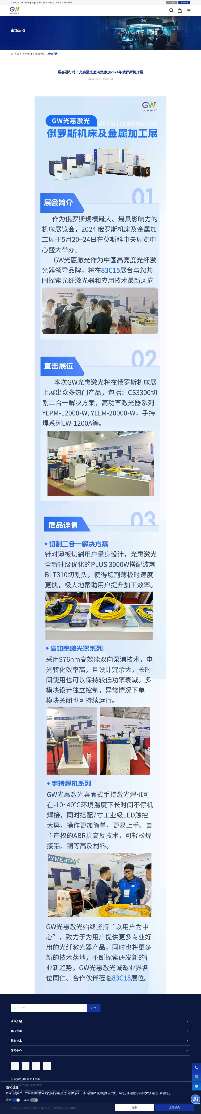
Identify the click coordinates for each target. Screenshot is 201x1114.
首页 (17, 54)
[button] (100, 1021)
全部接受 (174, 1107)
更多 (134, 1107)
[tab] (100, 1021)
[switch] (16, 1100)
